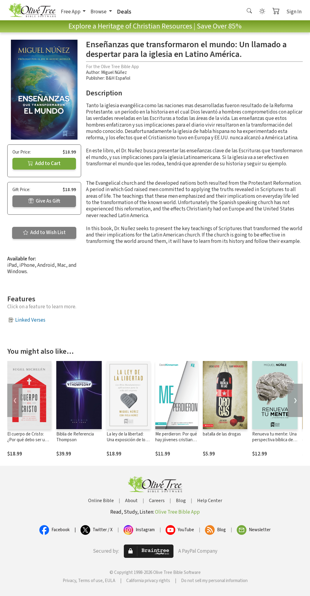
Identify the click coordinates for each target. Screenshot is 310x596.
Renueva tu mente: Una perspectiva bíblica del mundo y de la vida (274, 440)
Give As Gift (44, 201)
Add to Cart (44, 163)
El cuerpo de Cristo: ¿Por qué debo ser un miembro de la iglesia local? (27, 443)
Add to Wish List (44, 232)
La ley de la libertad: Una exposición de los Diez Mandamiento (127, 440)
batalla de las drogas (222, 434)
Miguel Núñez (114, 72)
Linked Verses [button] (30, 320)
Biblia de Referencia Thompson (75, 437)
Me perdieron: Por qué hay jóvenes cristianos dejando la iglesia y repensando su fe (176, 443)
